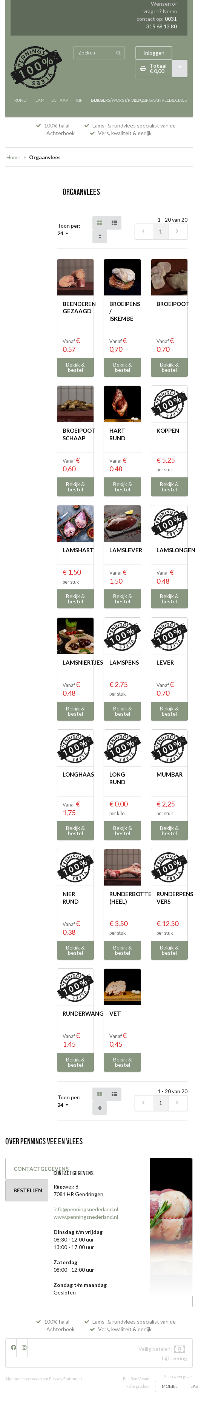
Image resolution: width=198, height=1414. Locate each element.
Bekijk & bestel (75, 367)
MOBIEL (170, 1386)
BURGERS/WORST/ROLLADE (119, 100)
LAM (40, 100)
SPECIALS (177, 100)
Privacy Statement (65, 1379)
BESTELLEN (28, 1190)
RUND (20, 100)
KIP (79, 100)
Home (13, 157)
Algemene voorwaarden (26, 1379)
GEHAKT (99, 100)
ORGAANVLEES (158, 100)
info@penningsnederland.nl (86, 1209)
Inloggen (153, 53)
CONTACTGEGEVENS (31, 1168)
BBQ (138, 100)
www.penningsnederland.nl (86, 1217)
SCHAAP (59, 100)
